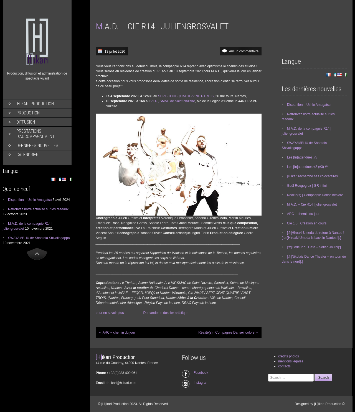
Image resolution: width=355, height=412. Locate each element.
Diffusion (25, 122)
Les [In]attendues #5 (302, 157)
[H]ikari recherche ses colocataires (312, 176)
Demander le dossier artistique (165, 313)
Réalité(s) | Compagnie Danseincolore (228, 332)
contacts (284, 366)
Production (28, 113)
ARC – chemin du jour (116, 332)
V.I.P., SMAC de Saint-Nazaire (172, 101)
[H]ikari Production (35, 103)
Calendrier (27, 154)
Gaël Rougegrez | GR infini (307, 186)
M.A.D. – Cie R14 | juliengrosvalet (312, 204)
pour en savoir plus (110, 313)
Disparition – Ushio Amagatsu (30, 200)
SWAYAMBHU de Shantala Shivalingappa (39, 238)
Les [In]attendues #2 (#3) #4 (308, 167)
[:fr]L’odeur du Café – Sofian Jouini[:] (314, 247)
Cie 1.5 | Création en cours (307, 223)
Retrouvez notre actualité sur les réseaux (38, 209)
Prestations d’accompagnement (35, 134)
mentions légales (290, 361)
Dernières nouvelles (37, 145)
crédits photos (288, 356)
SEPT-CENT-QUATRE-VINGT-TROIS (186, 96)
